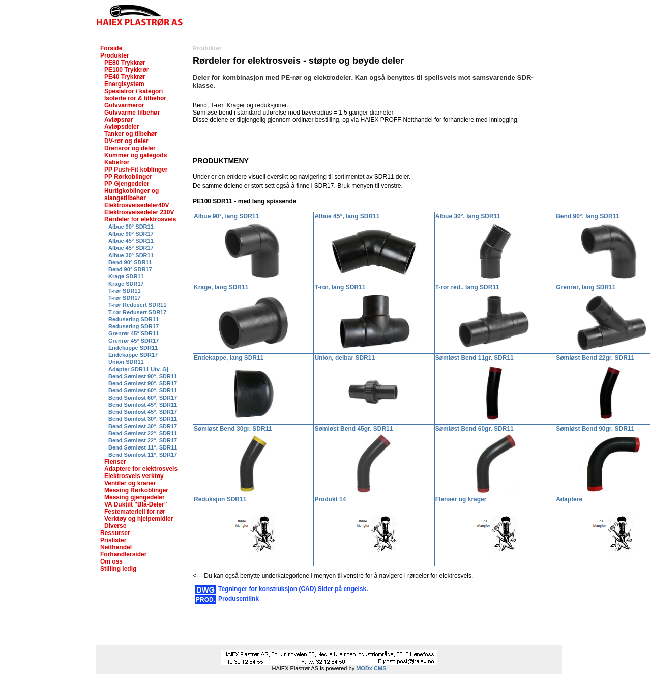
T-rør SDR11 (124, 291)
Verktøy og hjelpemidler (138, 518)
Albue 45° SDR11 (131, 241)
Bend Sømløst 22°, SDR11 (142, 433)
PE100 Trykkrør (126, 69)
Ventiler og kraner (130, 483)
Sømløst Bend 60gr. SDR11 (474, 428)
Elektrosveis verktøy (134, 476)
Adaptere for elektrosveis (141, 468)
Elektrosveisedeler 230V (139, 212)
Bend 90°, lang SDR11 (587, 216)
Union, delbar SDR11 (344, 357)
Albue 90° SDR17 (131, 234)
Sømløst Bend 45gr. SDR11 (353, 428)
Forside (111, 48)
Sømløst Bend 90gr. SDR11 (595, 428)
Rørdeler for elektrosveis (140, 219)
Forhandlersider (123, 554)
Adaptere (569, 499)
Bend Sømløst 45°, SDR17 (142, 412)
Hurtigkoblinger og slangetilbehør (131, 194)
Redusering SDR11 (133, 319)
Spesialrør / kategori (133, 91)
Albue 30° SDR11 (131, 255)
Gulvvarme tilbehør (132, 112)
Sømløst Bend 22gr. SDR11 (595, 357)
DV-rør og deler (126, 141)
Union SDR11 (126, 362)
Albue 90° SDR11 (131, 226)
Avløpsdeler (121, 126)
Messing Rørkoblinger (136, 490)
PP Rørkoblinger (128, 176)
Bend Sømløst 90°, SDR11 (142, 376)
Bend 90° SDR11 (130, 262)
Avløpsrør (118, 119)
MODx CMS (371, 668)
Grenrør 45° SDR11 (133, 333)
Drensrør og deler (130, 148)
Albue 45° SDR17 (131, 248)
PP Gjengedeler (126, 183)
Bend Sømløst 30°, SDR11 (142, 419)
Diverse (115, 525)
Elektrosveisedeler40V (136, 205)
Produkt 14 (330, 499)
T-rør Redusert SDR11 (137, 305)
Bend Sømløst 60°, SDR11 (142, 390)
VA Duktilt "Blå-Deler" (135, 504)
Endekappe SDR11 (133, 348)
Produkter (114, 55)
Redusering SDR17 (133, 326)
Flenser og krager (461, 499)
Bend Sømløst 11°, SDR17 (142, 455)
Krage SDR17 (126, 283)
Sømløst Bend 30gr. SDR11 (233, 428)
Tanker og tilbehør (130, 133)
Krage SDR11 (126, 276)
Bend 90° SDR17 (130, 269)
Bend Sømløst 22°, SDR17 (142, 440)
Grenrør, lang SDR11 (585, 287)
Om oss (111, 561)
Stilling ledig (118, 568)
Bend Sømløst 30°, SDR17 (142, 426)
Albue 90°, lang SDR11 (226, 216)
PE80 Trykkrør (124, 62)
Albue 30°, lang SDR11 (467, 216)
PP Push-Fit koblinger (135, 169)
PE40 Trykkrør (124, 76)
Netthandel (116, 547)
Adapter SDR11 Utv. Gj (138, 369)
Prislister (113, 540)
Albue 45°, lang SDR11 (346, 216)
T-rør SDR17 (124, 298)
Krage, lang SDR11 (221, 287)
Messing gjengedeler (134, 497)
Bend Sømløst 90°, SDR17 (142, 383)
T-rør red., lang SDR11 (467, 287)
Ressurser (115, 533)
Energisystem (124, 84)
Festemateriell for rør (134, 511)
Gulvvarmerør (124, 105)
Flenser (115, 461)
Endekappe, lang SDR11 (228, 357)
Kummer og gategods (135, 155)
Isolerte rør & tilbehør (135, 98)
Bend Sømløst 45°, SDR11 (142, 405)
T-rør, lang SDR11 (339, 287)
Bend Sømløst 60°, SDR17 (142, 398)
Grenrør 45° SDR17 (133, 341)
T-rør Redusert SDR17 (137, 312)
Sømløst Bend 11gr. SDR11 (474, 357)
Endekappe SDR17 (133, 355)
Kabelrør (116, 162)
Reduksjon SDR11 (220, 499)
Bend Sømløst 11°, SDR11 (142, 447)
